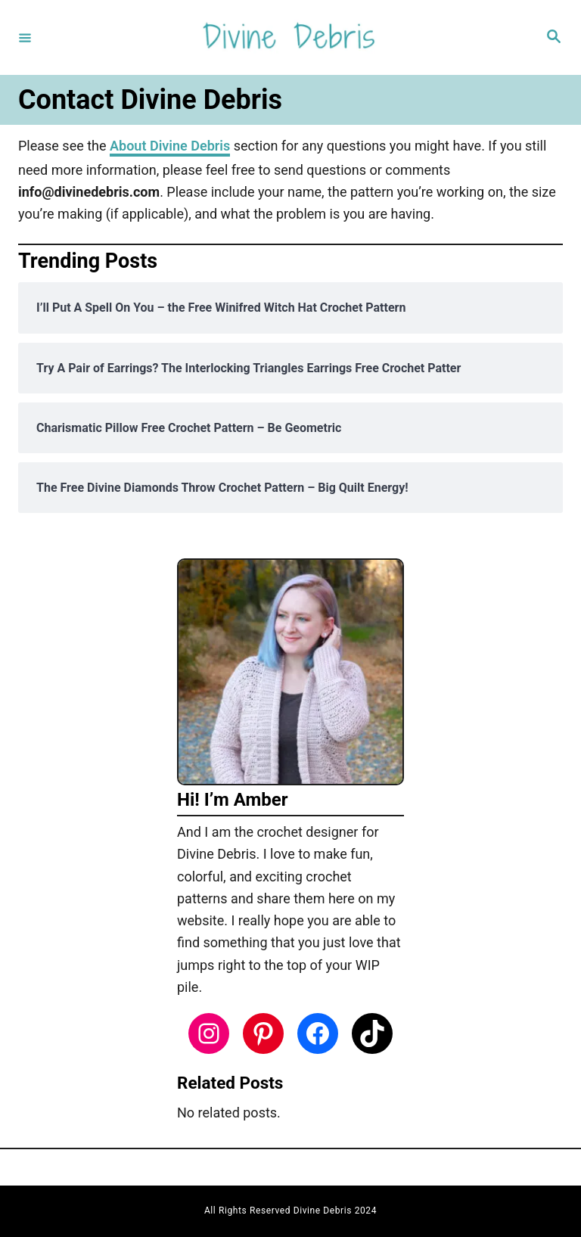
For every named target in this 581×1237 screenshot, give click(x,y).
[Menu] (25, 37)
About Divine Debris (170, 146)
